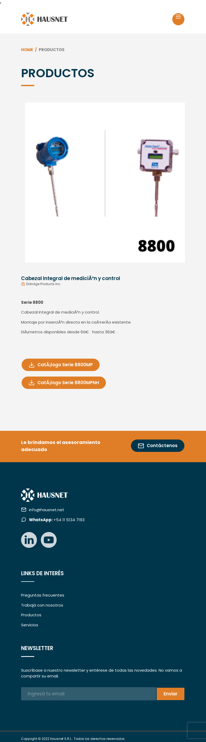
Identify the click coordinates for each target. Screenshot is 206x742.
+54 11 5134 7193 (57, 520)
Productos (31, 615)
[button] (33, 180)
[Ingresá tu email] (88, 693)
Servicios (29, 625)
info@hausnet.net (46, 509)
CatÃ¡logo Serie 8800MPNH (63, 382)
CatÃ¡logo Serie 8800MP (60, 365)
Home (27, 49)
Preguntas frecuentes (42, 595)
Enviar (171, 694)
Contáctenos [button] (158, 445)
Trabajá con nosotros (42, 605)
